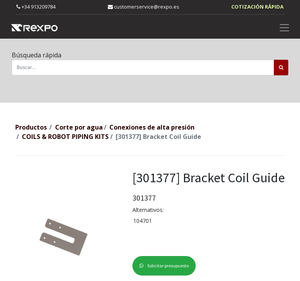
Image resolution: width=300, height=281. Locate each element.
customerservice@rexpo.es (143, 6)
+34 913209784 (35, 6)
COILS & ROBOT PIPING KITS (65, 136)
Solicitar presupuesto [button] (164, 266)
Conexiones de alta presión (152, 127)
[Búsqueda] (281, 67)
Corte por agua (79, 127)
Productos (31, 127)
